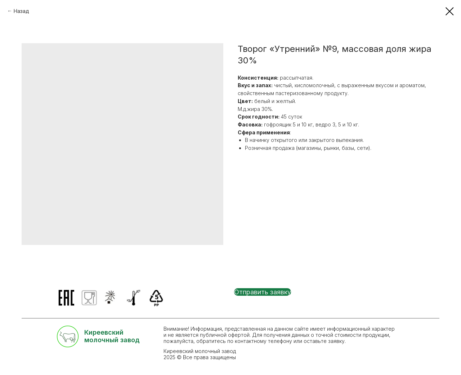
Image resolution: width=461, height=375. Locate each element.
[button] (262, 292)
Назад (21, 11)
